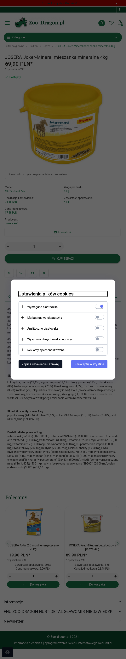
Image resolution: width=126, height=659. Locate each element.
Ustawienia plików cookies (46, 293)
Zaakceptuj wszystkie (89, 364)
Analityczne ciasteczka (42, 328)
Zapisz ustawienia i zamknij (40, 364)
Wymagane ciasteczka (42, 307)
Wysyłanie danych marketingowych (50, 339)
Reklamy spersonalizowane (46, 350)
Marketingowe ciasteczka (44, 317)
